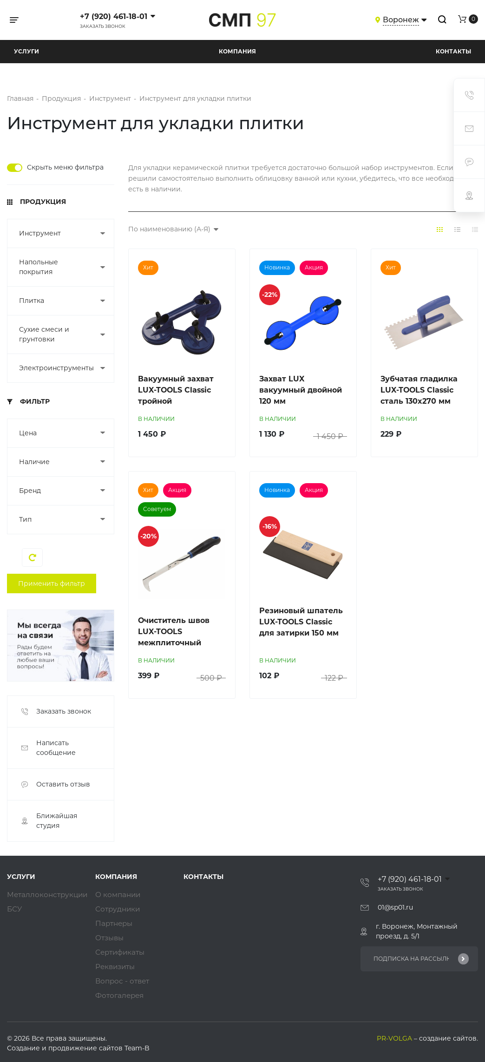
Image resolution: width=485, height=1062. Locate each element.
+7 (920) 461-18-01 (113, 16)
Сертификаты (121, 953)
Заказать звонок (102, 26)
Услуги (26, 51)
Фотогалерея (121, 996)
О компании (119, 895)
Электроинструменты (55, 368)
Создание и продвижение (52, 1049)
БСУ (15, 909)
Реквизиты (116, 967)
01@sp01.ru (395, 907)
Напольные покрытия (38, 267)
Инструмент (40, 233)
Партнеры (115, 924)
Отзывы (110, 938)
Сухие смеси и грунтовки (44, 334)
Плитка (31, 300)
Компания (237, 51)
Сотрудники (118, 909)
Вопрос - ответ (123, 981)
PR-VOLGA (395, 1039)
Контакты (453, 51)
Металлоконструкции (49, 895)
